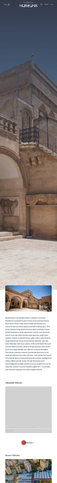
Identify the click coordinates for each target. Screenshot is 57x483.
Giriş (52, 4)
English (46, 4)
